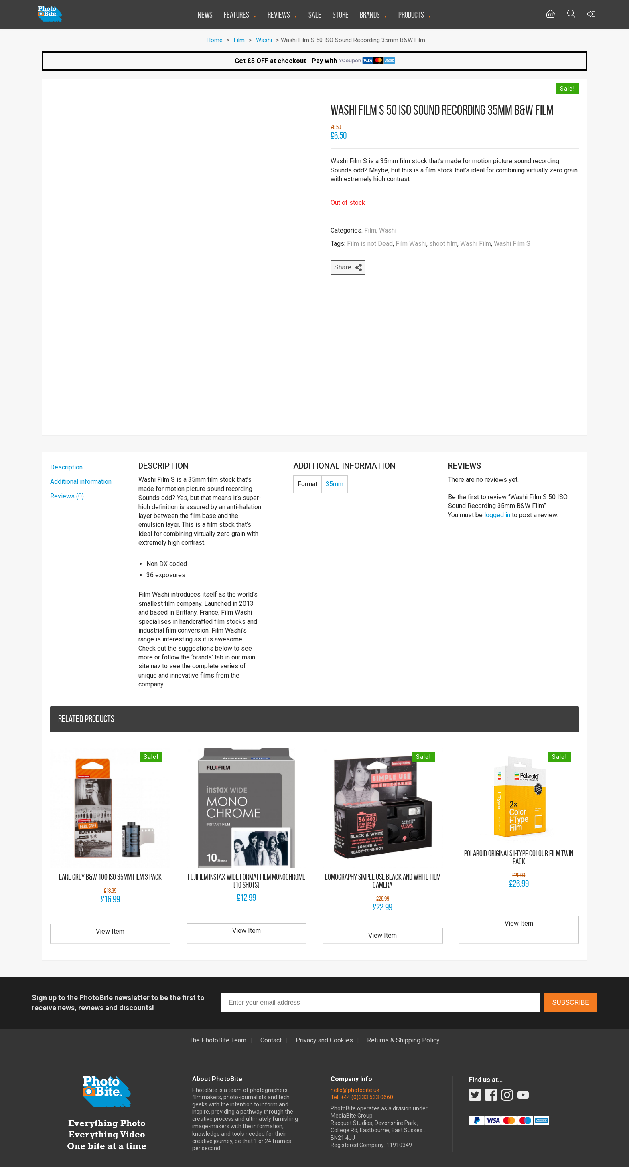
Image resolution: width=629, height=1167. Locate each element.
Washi (264, 40)
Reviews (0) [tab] (67, 473)
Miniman (367, 1156)
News (205, 14)
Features (236, 14)
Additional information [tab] (81, 459)
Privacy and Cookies (324, 1017)
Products (411, 14)
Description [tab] (66, 445)
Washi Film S (512, 243)
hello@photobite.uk (355, 1067)
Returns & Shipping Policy (403, 1017)
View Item (110, 909)
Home (215, 40)
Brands (370, 14)
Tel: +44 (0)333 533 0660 (362, 1074)
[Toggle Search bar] (571, 15)
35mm (334, 461)
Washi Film (475, 243)
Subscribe (570, 980)
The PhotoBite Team (217, 1017)
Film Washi (411, 243)
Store (341, 14)
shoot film (443, 243)
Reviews (279, 14)
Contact (271, 1017)
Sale (314, 14)
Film (239, 40)
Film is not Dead (370, 243)
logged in (497, 492)
